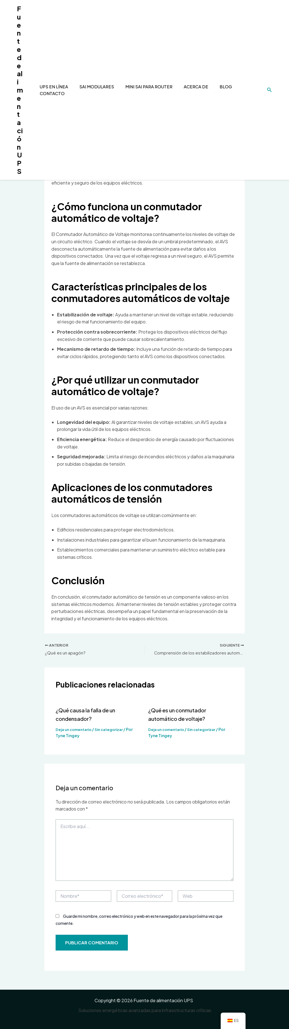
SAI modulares (89, 86)
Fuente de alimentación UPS (20, 89)
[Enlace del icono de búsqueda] (269, 89)
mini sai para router (140, 86)
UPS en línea (48, 86)
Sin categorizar (112, 730)
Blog (214, 86)
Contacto (46, 93)
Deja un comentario (75, 730)
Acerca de (186, 86)
